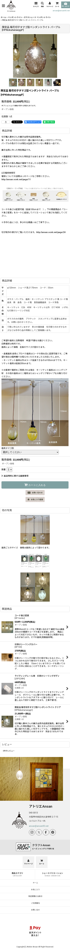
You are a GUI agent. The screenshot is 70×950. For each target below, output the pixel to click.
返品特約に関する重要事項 (14, 476)
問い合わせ (65, 5)
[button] (3, 6)
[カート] (57, 4)
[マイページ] (50, 4)
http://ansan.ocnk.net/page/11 (16, 179)
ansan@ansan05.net (61, 11)
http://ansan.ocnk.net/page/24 (50, 232)
